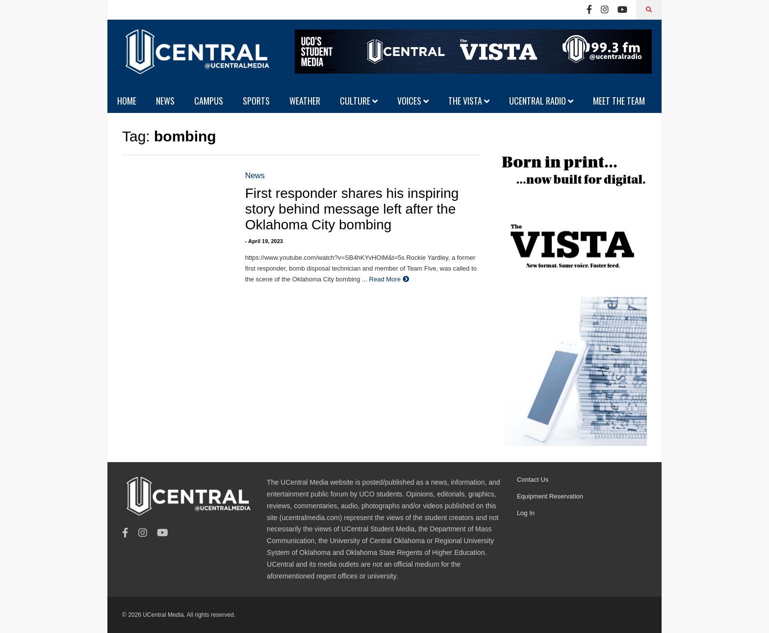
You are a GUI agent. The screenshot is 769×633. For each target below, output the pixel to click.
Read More (389, 279)
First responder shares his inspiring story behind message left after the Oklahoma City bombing (352, 209)
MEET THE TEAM (619, 100)
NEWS (165, 100)
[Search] (649, 10)
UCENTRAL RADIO (541, 100)
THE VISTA (468, 100)
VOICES (413, 100)
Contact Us (532, 479)
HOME (126, 100)
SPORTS (256, 100)
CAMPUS (208, 100)
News (255, 175)
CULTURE (359, 100)
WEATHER (304, 100)
